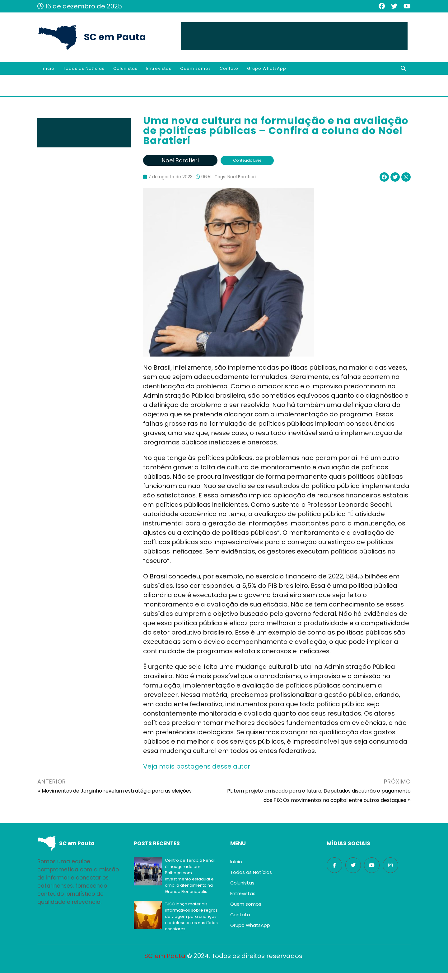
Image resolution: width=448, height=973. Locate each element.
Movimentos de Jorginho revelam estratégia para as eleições (117, 790)
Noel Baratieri (241, 177)
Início (48, 68)
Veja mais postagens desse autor (196, 766)
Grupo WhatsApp (266, 68)
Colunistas (125, 68)
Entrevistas (158, 68)
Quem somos (195, 68)
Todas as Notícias (84, 68)
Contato (229, 68)
